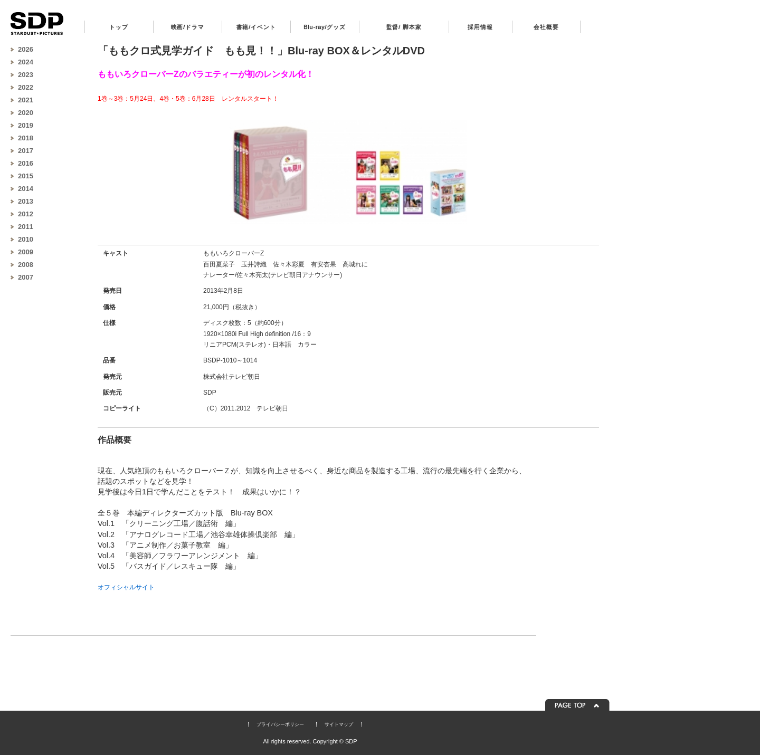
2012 (25, 214)
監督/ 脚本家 (404, 27)
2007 (25, 277)
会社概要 (546, 27)
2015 (25, 176)
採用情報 (480, 27)
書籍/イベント (256, 27)
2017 (25, 151)
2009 (25, 252)
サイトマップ (339, 724)
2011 (25, 227)
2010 (25, 239)
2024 (25, 62)
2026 (25, 49)
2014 (25, 189)
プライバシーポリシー (280, 724)
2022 (25, 87)
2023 (25, 75)
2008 (25, 265)
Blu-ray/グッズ (324, 27)
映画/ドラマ (187, 27)
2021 (25, 100)
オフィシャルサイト (126, 587)
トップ (118, 27)
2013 (25, 201)
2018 (25, 138)
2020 (25, 113)
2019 (25, 125)
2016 (25, 163)
